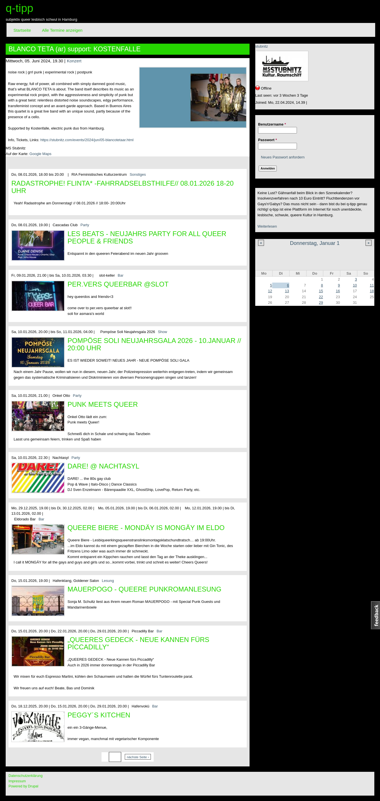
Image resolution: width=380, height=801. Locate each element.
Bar (120, 275)
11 (372, 285)
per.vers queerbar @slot (117, 284)
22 (321, 297)
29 (321, 302)
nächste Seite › (138, 757)
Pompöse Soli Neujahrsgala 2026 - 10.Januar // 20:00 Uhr (154, 344)
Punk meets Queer (102, 404)
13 (287, 291)
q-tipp (19, 8)
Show (162, 332)
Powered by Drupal (23, 786)
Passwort (267, 140)
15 (321, 291)
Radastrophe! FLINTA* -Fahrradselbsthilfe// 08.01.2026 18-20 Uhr (122, 186)
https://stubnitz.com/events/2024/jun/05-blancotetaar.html (87, 140)
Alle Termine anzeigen (62, 30)
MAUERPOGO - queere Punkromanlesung (144, 589)
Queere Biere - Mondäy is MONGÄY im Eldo (146, 527)
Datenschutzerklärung (26, 776)
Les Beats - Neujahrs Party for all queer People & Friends (146, 237)
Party (85, 225)
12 (270, 291)
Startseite (22, 30)
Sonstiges (138, 174)
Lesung (108, 580)
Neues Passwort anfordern (283, 157)
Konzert (74, 60)
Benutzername (272, 124)
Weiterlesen (267, 226)
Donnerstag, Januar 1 (315, 243)
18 (372, 291)
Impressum (17, 781)
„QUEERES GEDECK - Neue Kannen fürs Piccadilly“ (138, 643)
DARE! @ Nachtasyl (103, 466)
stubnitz (261, 46)
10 (355, 285)
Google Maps (40, 154)
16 (338, 291)
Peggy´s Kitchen (98, 715)
